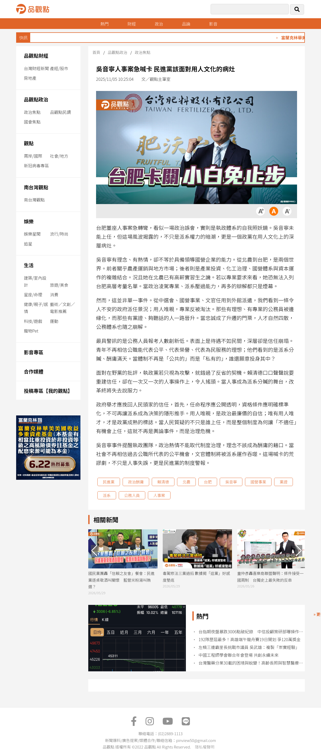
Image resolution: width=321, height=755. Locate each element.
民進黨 (109, 481)
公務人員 (132, 495)
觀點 (29, 142)
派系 (107, 495)
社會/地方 (59, 156)
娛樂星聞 (32, 234)
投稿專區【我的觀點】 (48, 390)
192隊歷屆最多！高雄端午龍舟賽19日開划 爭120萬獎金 (250, 639)
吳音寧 (231, 481)
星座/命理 (33, 294)
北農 (186, 481)
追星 (28, 244)
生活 (29, 264)
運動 (54, 321)
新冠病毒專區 (36, 165)
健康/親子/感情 (36, 307)
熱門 (104, 24)
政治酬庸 (136, 481)
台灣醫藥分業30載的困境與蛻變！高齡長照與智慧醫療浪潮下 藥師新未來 (252, 663)
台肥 (208, 481)
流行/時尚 (59, 234)
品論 (186, 24)
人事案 (159, 495)
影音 (213, 24)
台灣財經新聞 (36, 68)
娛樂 (29, 221)
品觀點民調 (60, 112)
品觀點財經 (36, 55)
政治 (159, 24)
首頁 (96, 52)
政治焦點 (32, 112)
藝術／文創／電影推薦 (62, 307)
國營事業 (258, 481)
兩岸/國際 (33, 156)
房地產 (30, 78)
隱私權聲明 (204, 747)
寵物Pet (31, 331)
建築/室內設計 (35, 281)
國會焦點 (32, 122)
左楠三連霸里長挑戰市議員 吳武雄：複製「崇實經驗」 (249, 647)
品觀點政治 (36, 99)
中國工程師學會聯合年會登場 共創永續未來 (239, 655)
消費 (54, 294)
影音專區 (33, 351)
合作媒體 (33, 371)
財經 (132, 24)
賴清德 (163, 481)
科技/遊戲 (33, 321)
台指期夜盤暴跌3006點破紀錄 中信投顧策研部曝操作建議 (252, 632)
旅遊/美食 (59, 285)
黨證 (283, 481)
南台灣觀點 (36, 187)
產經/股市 (59, 68)
